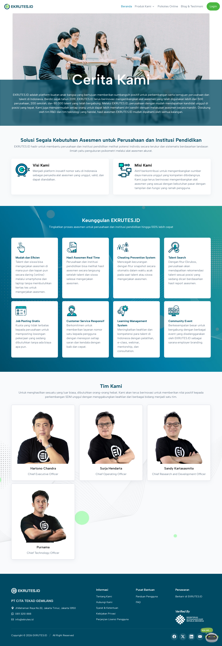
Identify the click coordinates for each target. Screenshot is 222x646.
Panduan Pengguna (147, 596)
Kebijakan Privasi (106, 613)
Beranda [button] (126, 6)
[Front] (18, 6)
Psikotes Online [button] (168, 6)
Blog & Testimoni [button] (192, 6)
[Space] (25, 590)
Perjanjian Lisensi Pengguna (112, 619)
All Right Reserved (63, 635)
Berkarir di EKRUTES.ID (188, 596)
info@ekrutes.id (22, 619)
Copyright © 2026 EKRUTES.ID (29, 635)
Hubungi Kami (104, 602)
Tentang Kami (104, 596)
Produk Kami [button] (143, 6)
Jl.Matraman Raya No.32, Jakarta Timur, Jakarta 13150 (43, 608)
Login (213, 6)
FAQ (138, 602)
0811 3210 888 (21, 613)
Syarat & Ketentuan (107, 607)
